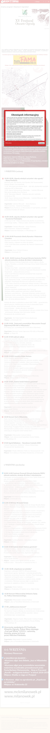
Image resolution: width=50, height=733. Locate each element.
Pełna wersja (8, 143)
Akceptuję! (41, 143)
